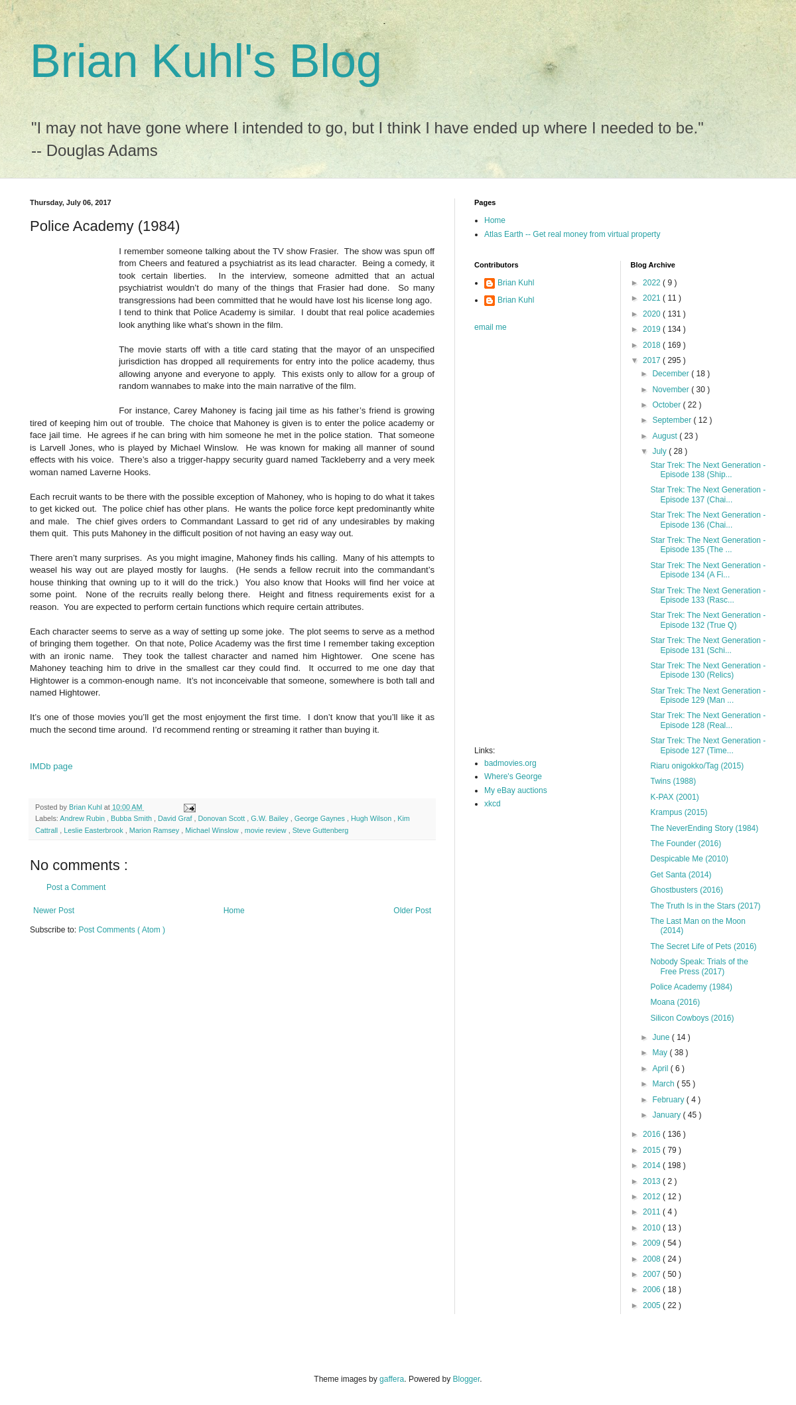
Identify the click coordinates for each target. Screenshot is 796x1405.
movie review (267, 830)
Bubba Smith (132, 818)
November (671, 389)
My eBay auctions (515, 790)
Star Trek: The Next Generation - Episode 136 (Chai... (707, 519)
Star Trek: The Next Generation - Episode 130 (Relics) (707, 670)
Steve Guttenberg (321, 830)
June (661, 1037)
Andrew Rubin (83, 818)
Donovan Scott (222, 818)
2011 (653, 1212)
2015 (653, 1150)
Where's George (513, 776)
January (667, 1115)
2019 (653, 329)
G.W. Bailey (270, 818)
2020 (653, 314)
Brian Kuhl (516, 282)
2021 (653, 298)
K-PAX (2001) (674, 797)
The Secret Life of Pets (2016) (703, 946)
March (664, 1083)
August (665, 436)
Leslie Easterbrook (94, 830)
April (661, 1068)
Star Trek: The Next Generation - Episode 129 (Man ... (707, 695)
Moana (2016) (675, 1002)
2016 (653, 1134)
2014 (653, 1165)
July (660, 451)
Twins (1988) (673, 781)
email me (490, 327)
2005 (653, 1305)
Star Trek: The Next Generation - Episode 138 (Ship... (707, 470)
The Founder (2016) (685, 843)
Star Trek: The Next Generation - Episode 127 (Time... (707, 745)
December (671, 373)
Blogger (466, 1379)
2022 (653, 282)
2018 (653, 345)
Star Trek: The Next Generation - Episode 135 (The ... (707, 545)
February (669, 1099)
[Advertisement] (527, 543)
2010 (653, 1227)
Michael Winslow (212, 830)
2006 (653, 1289)
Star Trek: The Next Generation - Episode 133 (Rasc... (707, 595)
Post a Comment (75, 887)
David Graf (176, 818)
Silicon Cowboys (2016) (692, 1018)
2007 (653, 1274)
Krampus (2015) (678, 812)
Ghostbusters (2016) (686, 890)
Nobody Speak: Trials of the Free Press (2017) (699, 966)
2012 (653, 1196)
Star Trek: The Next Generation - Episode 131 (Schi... (707, 645)
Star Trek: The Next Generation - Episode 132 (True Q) (707, 620)
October (667, 404)
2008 (653, 1259)
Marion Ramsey (155, 830)
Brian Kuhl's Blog (206, 61)
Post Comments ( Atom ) (121, 929)
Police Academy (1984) (691, 987)
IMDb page (51, 766)
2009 (653, 1243)
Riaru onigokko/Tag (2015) (697, 766)
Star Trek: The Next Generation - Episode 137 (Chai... (707, 494)
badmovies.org (510, 763)
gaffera (391, 1379)
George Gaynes (321, 818)
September (672, 420)
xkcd (492, 803)
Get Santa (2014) (680, 874)
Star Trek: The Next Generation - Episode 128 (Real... (707, 720)
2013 (653, 1181)
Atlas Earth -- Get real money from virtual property (572, 234)
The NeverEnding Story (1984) (704, 828)
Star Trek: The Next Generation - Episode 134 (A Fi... (707, 570)
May (660, 1052)
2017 (653, 360)
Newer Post (53, 910)
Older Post (412, 910)
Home (234, 910)
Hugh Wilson (372, 818)
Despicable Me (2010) (689, 858)
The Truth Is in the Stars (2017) (705, 906)
